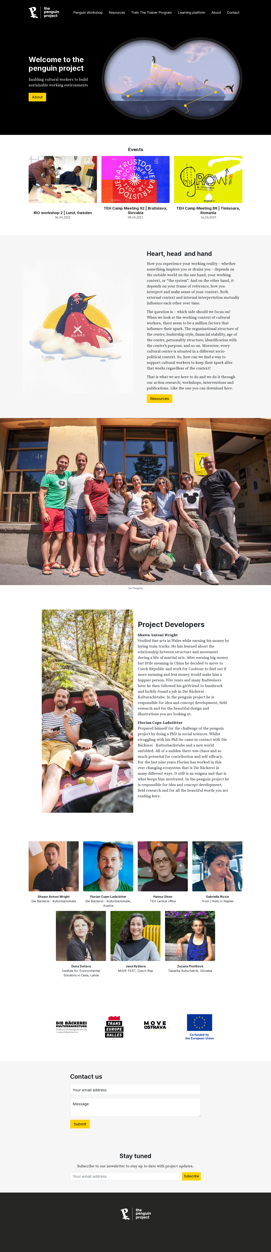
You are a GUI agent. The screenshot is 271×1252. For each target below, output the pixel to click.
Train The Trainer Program (151, 12)
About (216, 12)
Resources (117, 12)
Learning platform (191, 12)
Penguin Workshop (88, 12)
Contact (233, 12)
